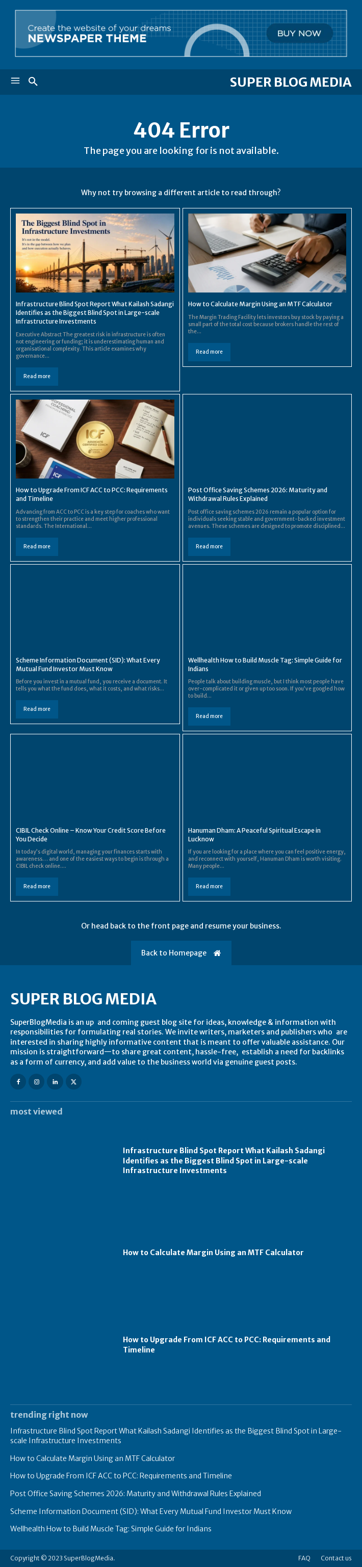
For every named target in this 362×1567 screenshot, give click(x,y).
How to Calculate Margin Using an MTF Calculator (260, 304)
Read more (36, 376)
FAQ (304, 1558)
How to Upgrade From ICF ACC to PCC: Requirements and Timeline (121, 1475)
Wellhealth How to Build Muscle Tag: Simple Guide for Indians (111, 1528)
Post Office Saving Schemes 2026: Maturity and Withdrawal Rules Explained (135, 1493)
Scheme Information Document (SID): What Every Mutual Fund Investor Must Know (151, 1511)
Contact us (336, 1558)
